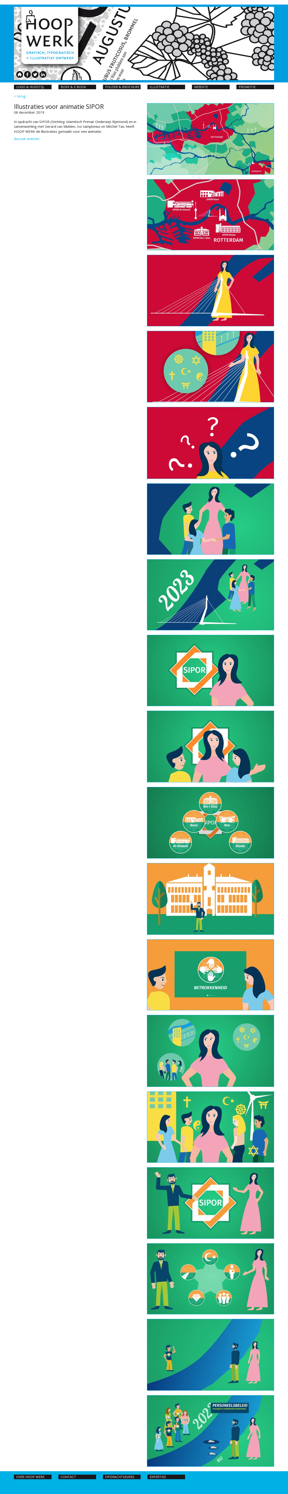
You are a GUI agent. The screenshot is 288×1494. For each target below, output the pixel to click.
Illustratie (159, 87)
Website (201, 87)
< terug (20, 96)
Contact (68, 1477)
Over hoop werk (30, 1477)
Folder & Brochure (122, 87)
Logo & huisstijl (30, 87)
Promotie (247, 87)
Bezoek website (26, 138)
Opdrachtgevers (119, 1477)
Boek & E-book (73, 87)
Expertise (158, 1477)
